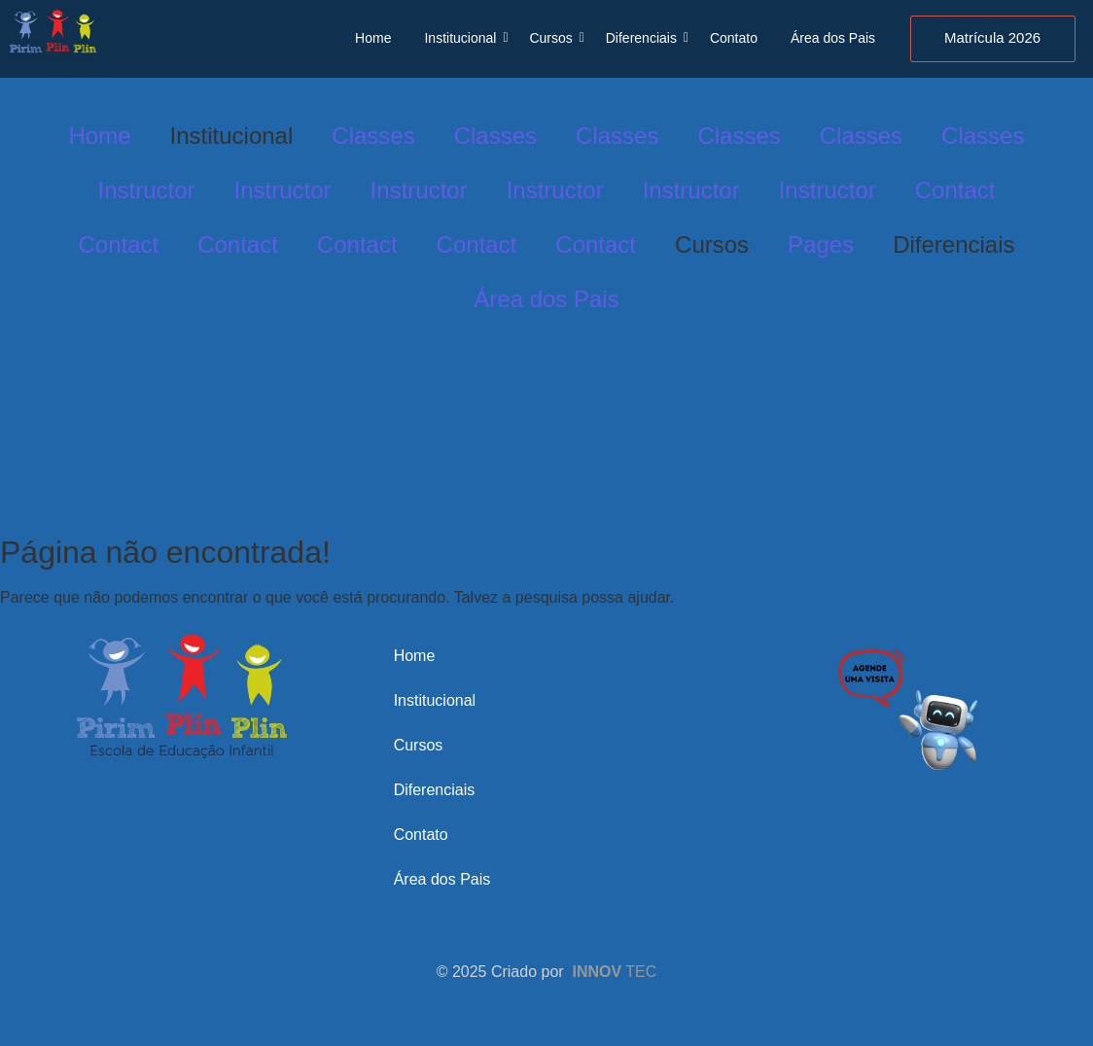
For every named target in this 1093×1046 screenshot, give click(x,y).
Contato (734, 38)
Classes (373, 135)
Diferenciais (645, 38)
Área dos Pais (833, 38)
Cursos (554, 38)
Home (373, 38)
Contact (955, 190)
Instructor (146, 190)
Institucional (463, 38)
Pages (821, 244)
